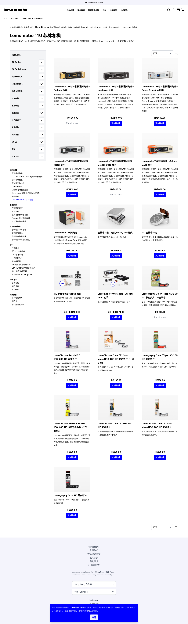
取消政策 (94, 557)
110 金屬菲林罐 (149, 232)
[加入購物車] (116, 123)
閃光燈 (14, 301)
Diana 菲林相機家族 (20, 190)
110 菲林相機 (17, 186)
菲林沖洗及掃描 (18, 304)
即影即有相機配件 (19, 236)
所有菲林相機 (17, 173)
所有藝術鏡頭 (17, 208)
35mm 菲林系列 (18, 251)
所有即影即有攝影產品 (21, 240)
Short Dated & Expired (22, 274)
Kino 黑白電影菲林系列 (21, 264)
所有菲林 (15, 248)
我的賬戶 (94, 561)
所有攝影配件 (17, 298)
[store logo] (15, 10)
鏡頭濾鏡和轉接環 (19, 221)
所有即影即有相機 (19, 230)
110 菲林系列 (17, 258)
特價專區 (113, 10)
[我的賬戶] (173, 10)
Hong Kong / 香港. (129, 27)
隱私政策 (129, 607)
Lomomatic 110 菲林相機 (22, 200)
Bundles (15, 289)
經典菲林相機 (17, 180)
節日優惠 (15, 286)
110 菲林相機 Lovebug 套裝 (67, 293)
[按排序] (162, 53)
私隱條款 (94, 550)
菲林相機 (70, 10)
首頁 (5, 18)
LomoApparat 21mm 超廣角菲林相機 (27, 176)
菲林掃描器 (16, 261)
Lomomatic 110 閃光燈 (65, 232)
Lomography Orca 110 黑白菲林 (70, 495)
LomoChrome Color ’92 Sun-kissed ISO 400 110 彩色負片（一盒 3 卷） (116, 359)
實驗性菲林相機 (18, 183)
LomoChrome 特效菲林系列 (23, 268)
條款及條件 (94, 546)
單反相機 (15, 211)
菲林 (104, 10)
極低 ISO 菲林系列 (19, 271)
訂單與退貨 (94, 565)
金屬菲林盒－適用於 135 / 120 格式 (115, 232)
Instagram (94, 600)
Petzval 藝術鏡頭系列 (21, 218)
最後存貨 (15, 283)
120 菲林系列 (17, 255)
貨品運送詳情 (94, 554)
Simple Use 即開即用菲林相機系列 (26, 193)
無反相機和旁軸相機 (20, 215)
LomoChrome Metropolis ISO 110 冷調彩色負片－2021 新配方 (71, 427)
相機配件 (124, 10)
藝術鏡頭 (81, 10)
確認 (94, 617)
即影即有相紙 (17, 233)
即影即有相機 (93, 10)
